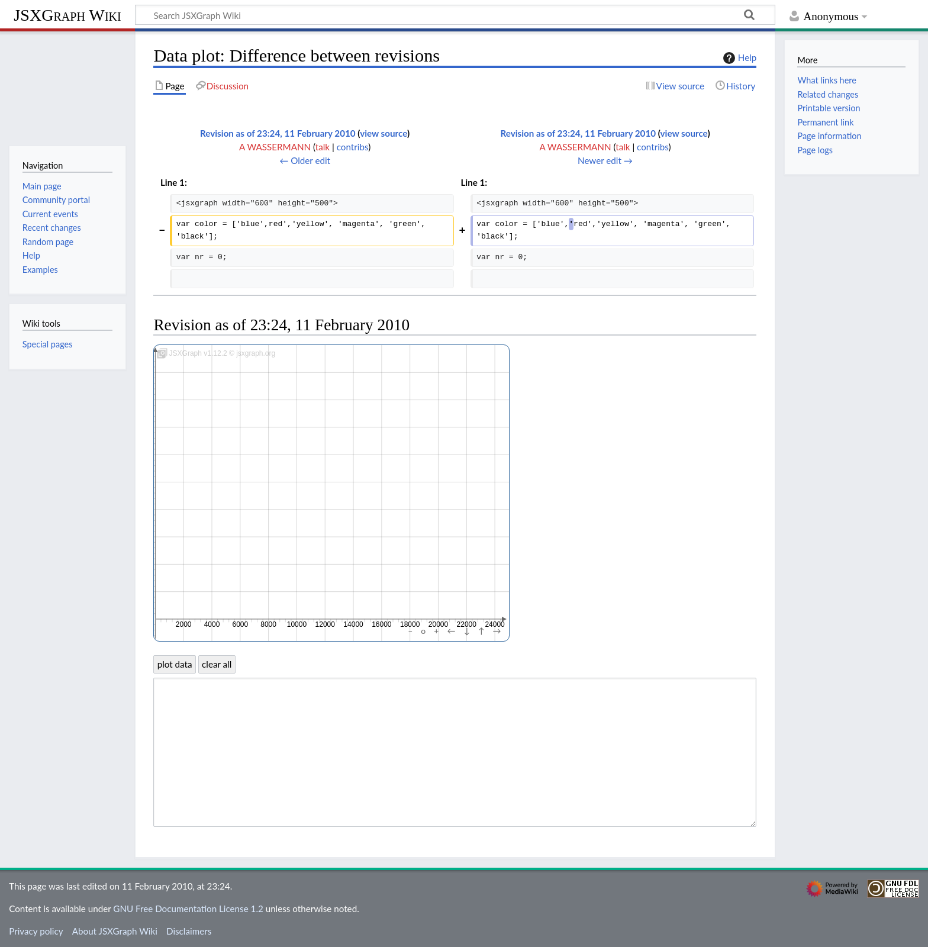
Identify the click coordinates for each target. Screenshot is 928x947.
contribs (352, 146)
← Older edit (304, 160)
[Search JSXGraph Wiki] (455, 14)
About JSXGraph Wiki (114, 931)
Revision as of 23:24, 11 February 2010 (278, 133)
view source (383, 133)
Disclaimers (188, 931)
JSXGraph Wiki (67, 15)
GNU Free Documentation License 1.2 (188, 908)
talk (322, 146)
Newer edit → (605, 160)
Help (738, 58)
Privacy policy (36, 931)
